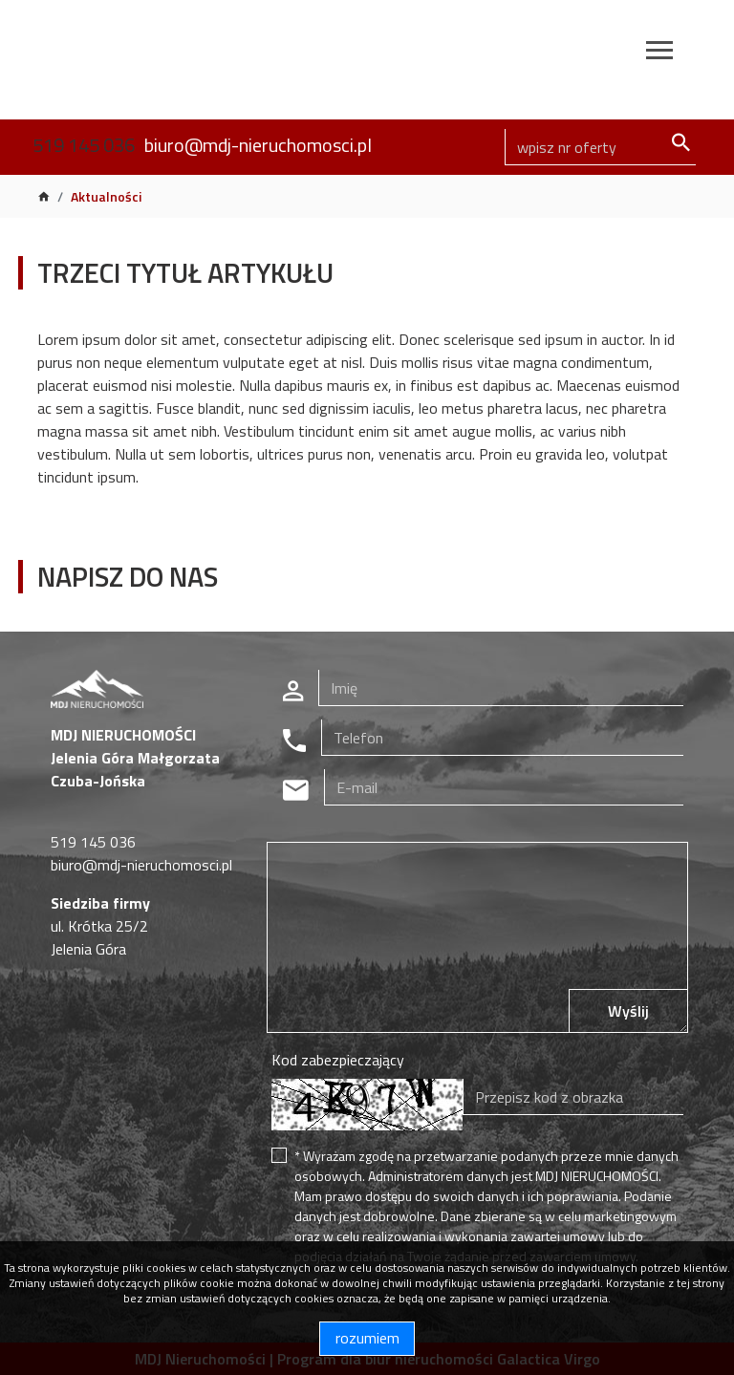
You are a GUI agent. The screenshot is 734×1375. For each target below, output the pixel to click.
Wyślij (628, 1010)
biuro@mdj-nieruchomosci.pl (258, 145)
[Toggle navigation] (659, 53)
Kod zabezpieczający (337, 1059)
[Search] (600, 147)
